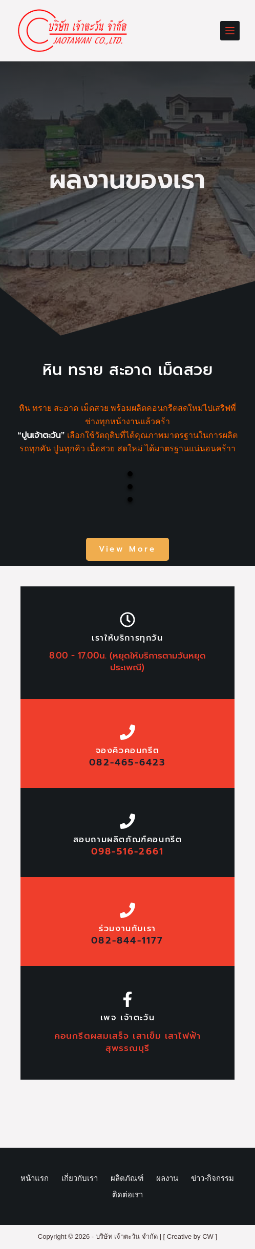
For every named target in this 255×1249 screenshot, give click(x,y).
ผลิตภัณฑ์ (127, 1178)
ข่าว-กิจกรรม (212, 1178)
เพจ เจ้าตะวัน (127, 1018)
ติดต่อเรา (127, 1194)
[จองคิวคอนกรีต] (127, 732)
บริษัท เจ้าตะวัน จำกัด (127, 1236)
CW (208, 1236)
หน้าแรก (34, 1178)
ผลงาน (167, 1178)
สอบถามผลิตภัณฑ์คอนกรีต (127, 840)
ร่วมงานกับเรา (127, 929)
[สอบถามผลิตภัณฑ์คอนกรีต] (127, 821)
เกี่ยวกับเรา (79, 1178)
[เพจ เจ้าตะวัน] (127, 999)
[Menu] (230, 30)
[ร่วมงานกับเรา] (127, 910)
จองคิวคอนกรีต (128, 750)
